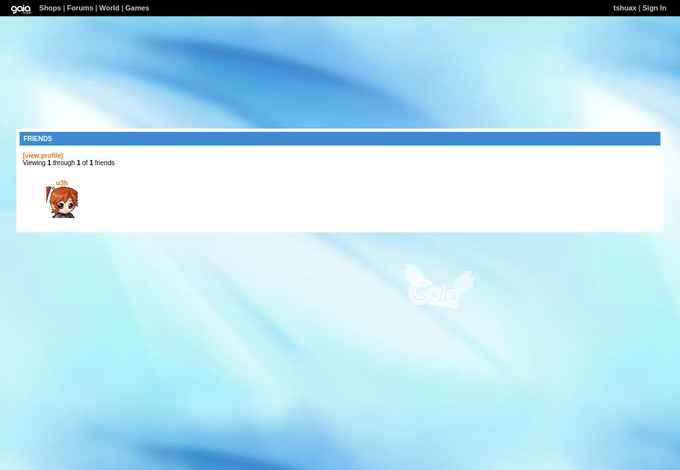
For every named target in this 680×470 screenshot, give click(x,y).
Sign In (654, 8)
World (109, 8)
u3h (62, 183)
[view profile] (43, 155)
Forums (80, 8)
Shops (50, 8)
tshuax (624, 8)
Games (137, 8)
